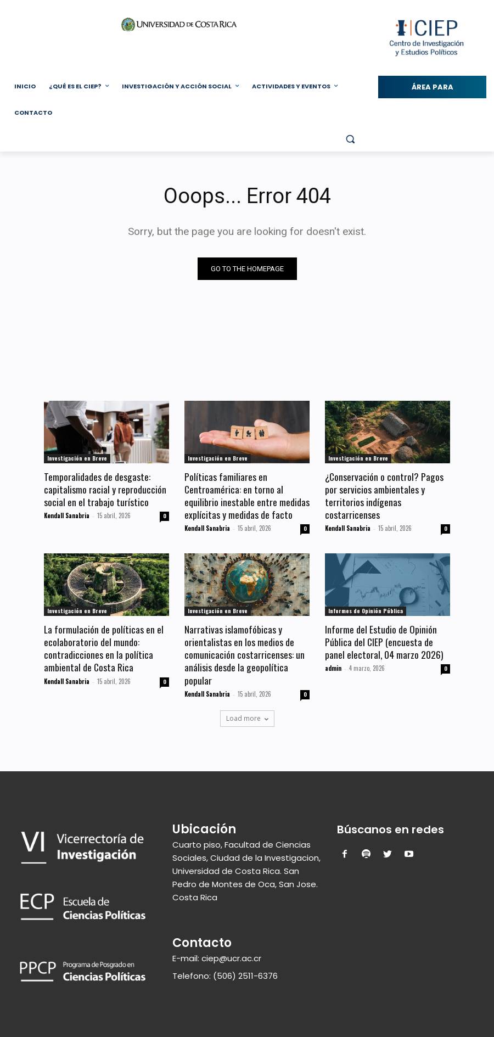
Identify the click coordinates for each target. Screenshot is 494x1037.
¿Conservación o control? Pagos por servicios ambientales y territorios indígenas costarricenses (383, 494)
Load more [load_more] (247, 713)
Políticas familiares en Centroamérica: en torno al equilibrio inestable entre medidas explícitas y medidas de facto (246, 494)
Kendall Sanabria (66, 513)
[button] (350, 139)
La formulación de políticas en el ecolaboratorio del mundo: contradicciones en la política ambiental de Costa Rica (103, 645)
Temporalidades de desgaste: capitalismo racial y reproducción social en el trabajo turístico (105, 488)
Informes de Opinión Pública (365, 608)
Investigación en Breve (77, 458)
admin (333, 664)
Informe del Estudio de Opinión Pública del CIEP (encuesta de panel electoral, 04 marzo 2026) (383, 639)
